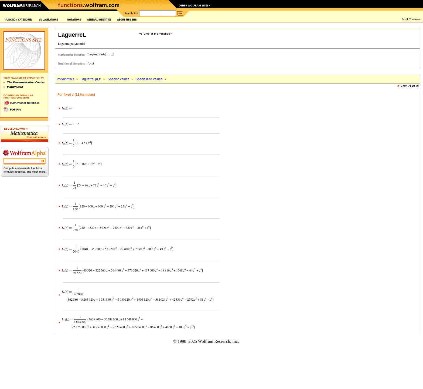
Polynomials (65, 79)
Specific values (118, 79)
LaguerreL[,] (90, 79)
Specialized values (149, 79)
